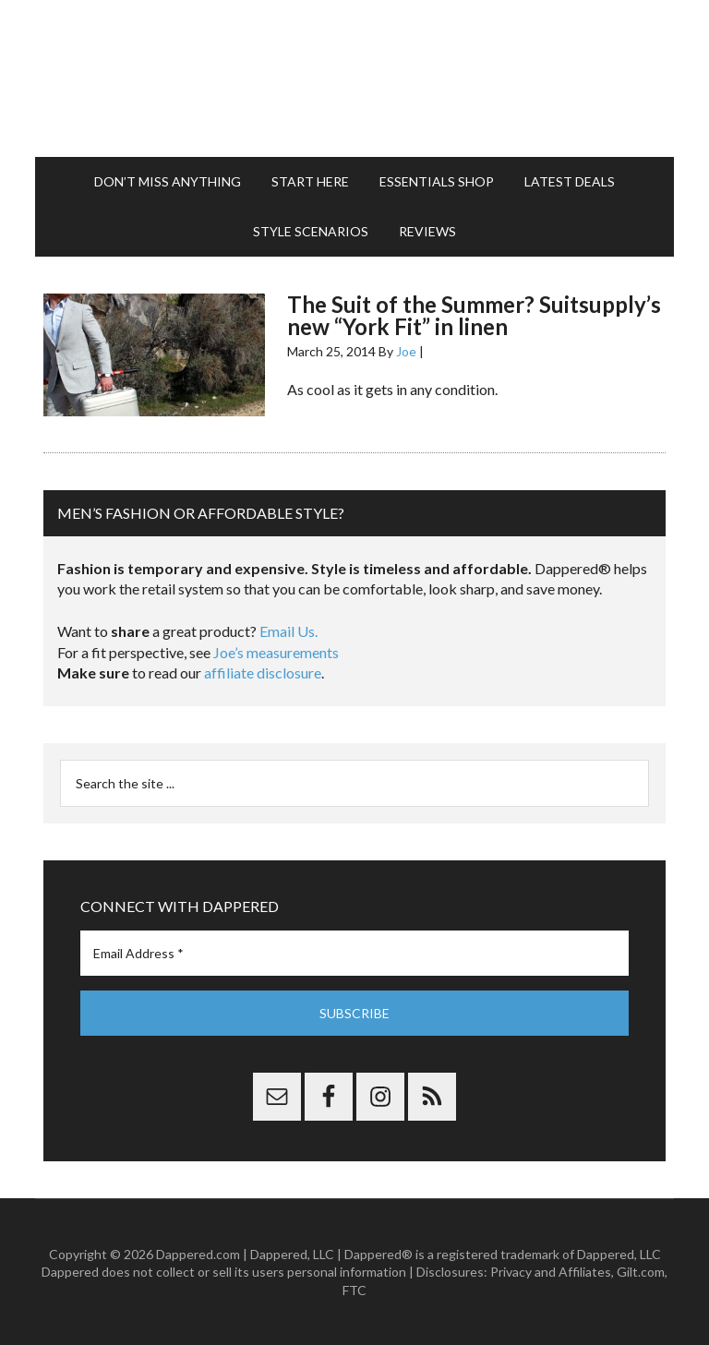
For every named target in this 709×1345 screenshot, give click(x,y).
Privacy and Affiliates (550, 1271)
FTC (354, 1290)
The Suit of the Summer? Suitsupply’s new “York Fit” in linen (474, 315)
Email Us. (288, 631)
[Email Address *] (354, 953)
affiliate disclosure (262, 672)
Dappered (354, 78)
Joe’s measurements (276, 652)
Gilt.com (641, 1271)
